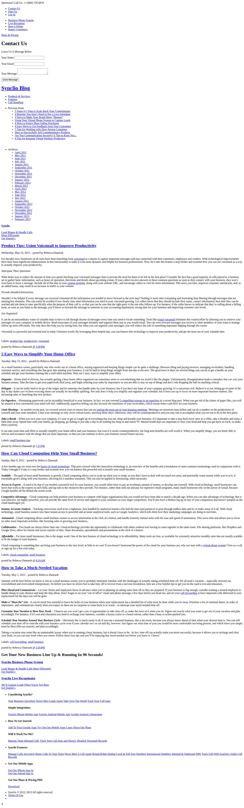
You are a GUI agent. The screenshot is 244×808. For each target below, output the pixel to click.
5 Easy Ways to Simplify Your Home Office (38, 355)
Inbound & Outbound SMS (186, 755)
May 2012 (20, 192)
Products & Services (19, 97)
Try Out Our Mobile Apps (51, 728)
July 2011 (20, 162)
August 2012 (22, 202)
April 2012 (21, 189)
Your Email (7, 63)
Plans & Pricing (9, 35)
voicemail (79, 259)
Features (12, 100)
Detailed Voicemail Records (92, 741)
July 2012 (20, 199)
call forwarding (189, 594)
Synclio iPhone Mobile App (23, 715)
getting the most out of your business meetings (122, 410)
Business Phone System (21, 20)
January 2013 (22, 217)
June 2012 (20, 195)
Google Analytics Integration (86, 715)
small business (37, 555)
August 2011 (22, 165)
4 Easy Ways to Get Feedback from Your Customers (43, 127)
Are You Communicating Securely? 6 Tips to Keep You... (46, 136)
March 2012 (21, 186)
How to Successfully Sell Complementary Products (42, 133)
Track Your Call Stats (98, 702)
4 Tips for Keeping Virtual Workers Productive (40, 139)
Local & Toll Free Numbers (131, 755)
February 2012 (23, 183)
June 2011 (20, 159)
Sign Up (12, 11)
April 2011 (20, 153)
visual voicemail (166, 320)
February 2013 (23, 220)
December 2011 (23, 177)
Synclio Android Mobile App (54, 715)
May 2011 (20, 156)
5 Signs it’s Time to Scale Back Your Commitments (42, 112)
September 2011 (23, 168)
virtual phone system (214, 546)
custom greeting (76, 284)
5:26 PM (40, 648)
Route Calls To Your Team (49, 755)
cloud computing (19, 555)
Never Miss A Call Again (78, 755)
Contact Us (14, 8)
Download (13, 787)
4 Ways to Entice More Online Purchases (37, 124)
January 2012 (22, 180)
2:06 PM (40, 347)
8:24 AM (40, 561)
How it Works (15, 26)
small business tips (20, 441)
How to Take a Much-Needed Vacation (34, 568)
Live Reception (16, 23)
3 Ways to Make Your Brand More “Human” (39, 118)
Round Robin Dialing (104, 755)
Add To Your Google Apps (22, 728)
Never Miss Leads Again (49, 702)
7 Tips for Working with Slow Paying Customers (41, 130)
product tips (16, 342)
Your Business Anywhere (21, 702)
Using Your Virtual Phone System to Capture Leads (42, 121)
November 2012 (23, 211)
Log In (11, 14)
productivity (30, 342)
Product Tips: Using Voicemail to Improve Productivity (48, 246)
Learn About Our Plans (78, 728)
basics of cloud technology (55, 467)
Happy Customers (17, 29)
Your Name (7, 57)
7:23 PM (40, 447)
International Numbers (159, 755)
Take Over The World (75, 702)
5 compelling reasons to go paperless (139, 401)
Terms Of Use (15, 796)
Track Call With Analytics (216, 755)
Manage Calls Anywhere (21, 755)
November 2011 (23, 174)
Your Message (9, 74)
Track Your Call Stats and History (58, 741)
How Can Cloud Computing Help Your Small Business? (49, 454)
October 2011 (22, 171)
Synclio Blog (15, 89)
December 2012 (23, 214)
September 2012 (23, 205)
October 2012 (22, 208)
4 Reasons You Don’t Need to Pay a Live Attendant (42, 115)
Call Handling (15, 103)
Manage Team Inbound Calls (23, 741)
